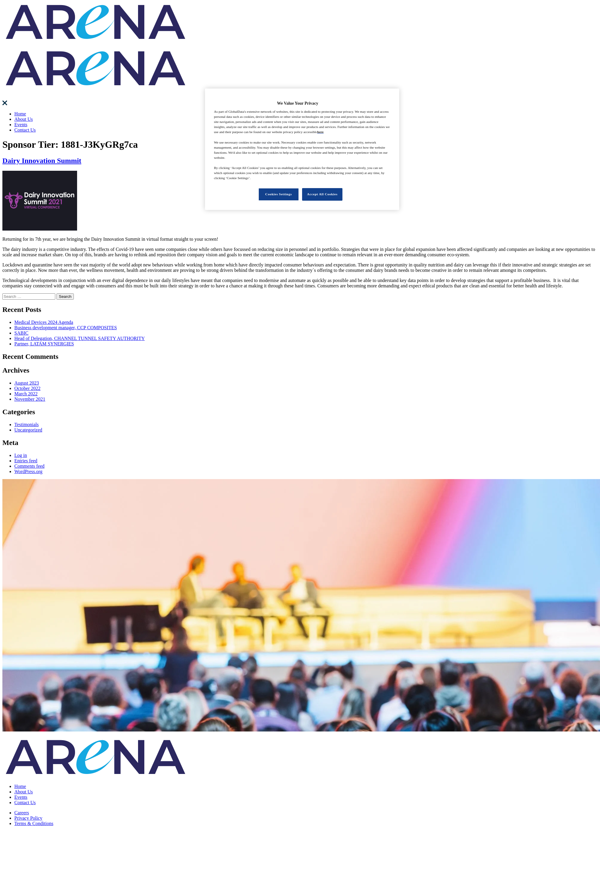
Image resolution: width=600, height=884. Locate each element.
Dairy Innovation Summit (41, 160)
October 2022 (27, 388)
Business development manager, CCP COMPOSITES (65, 327)
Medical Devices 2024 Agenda (43, 322)
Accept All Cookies (322, 194)
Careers (21, 812)
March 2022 (26, 393)
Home (20, 113)
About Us (23, 119)
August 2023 (26, 382)
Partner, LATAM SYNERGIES (44, 343)
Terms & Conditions (33, 823)
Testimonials (26, 424)
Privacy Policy (28, 818)
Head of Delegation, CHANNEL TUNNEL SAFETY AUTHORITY (79, 338)
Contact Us (25, 129)
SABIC (21, 333)
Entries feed (25, 460)
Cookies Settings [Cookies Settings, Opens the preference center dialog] (278, 194)
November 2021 (29, 399)
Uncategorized (28, 429)
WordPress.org (28, 471)
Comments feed (29, 466)
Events (20, 124)
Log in (20, 455)
